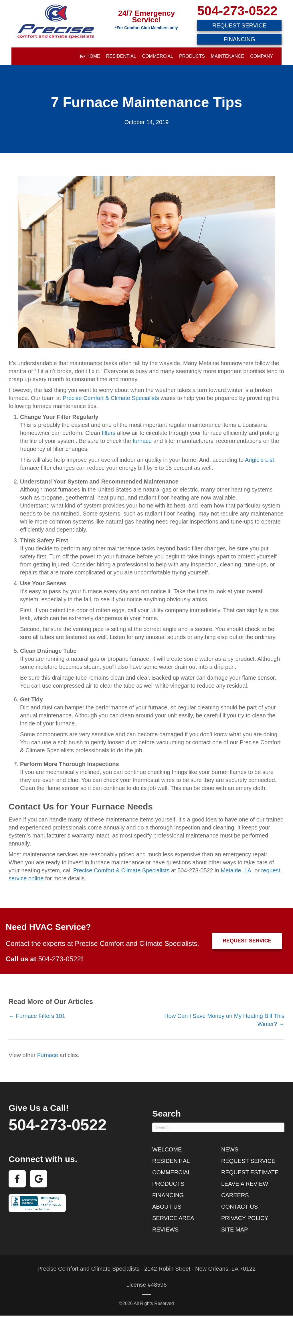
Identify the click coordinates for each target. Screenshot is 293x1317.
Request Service (248, 1161)
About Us (166, 1206)
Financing (168, 1195)
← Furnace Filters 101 (37, 1016)
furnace (142, 441)
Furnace (47, 1055)
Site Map (234, 1229)
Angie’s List (259, 460)
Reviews (165, 1229)
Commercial (157, 56)
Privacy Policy (244, 1218)
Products (192, 56)
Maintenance (227, 56)
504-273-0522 (237, 10)
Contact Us (239, 1206)
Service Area (173, 1218)
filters (109, 433)
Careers (235, 1195)
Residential (121, 56)
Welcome (167, 1149)
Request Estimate (249, 1172)
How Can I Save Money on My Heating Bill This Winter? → (224, 1020)
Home (89, 56)
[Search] (218, 1127)
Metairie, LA (236, 870)
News (229, 1149)
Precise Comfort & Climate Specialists (111, 398)
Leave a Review (244, 1184)
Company (261, 56)
